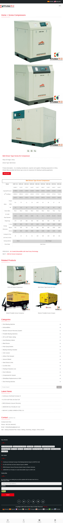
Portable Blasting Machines (10, 334)
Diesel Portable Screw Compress (15, 313)
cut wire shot (5, 451)
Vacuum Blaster (7, 359)
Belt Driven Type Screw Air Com (46, 287)
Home (3, 15)
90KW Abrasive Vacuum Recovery (11, 403)
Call (24, 521)
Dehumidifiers (6, 327)
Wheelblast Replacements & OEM (12, 378)
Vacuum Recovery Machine (19, 446)
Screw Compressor (55, 449)
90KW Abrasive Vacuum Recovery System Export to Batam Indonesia (19, 467)
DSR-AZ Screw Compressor (14, 254)
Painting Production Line (9, 369)
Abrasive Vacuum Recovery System (12, 330)
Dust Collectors (7, 372)
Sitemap (45, 506)
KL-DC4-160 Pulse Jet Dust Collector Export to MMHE (15, 464)
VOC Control (6, 353)
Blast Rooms (6, 343)
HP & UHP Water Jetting (9, 337)
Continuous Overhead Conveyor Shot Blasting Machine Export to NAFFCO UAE (21, 462)
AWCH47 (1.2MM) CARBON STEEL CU (13, 410)
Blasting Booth (37, 446)
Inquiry (39, 522)
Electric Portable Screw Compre (46, 313)
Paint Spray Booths (8, 346)
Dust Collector (47, 449)
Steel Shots (14, 449)
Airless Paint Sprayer (8, 356)
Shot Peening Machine (9, 381)
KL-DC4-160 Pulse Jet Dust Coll (11, 399)
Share (8, 521)
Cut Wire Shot (6, 365)
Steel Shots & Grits (8, 362)
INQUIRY (7, 173)
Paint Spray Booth (6, 449)
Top (55, 521)
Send (7, 495)
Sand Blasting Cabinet (9, 340)
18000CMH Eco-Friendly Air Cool (11, 407)
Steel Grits (20, 449)
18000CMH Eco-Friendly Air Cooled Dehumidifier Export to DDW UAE (19, 469)
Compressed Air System (9, 375)
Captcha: (3, 485)
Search (59, 387)
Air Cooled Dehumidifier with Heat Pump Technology (24, 251)
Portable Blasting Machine (48, 446)
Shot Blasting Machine (9, 324)
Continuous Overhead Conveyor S (11, 396)
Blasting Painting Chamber (10, 349)
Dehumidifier (30, 446)
